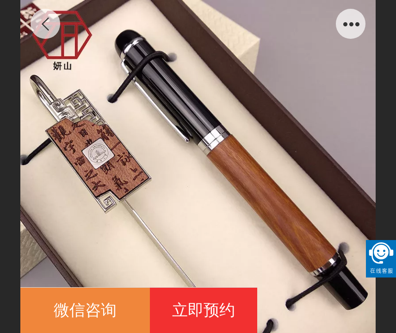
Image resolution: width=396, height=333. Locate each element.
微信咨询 (85, 310)
